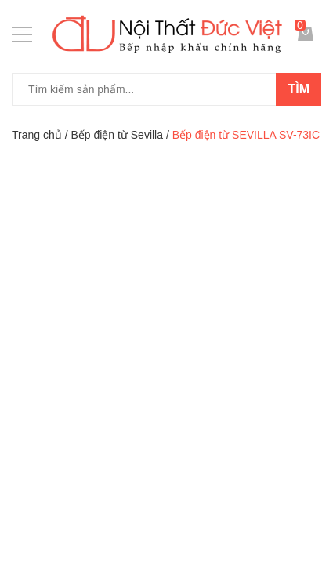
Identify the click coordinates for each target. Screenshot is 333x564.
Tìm (298, 89)
